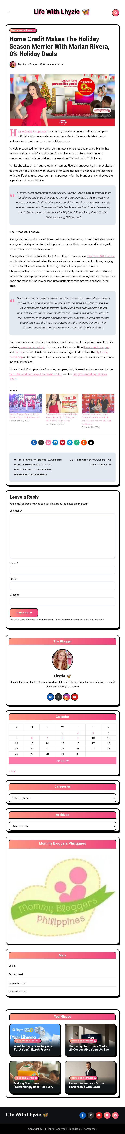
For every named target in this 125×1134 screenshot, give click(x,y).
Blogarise (73, 1129)
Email (14, 579)
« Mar (12, 772)
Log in (12, 966)
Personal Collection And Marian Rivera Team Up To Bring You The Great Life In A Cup (62, 417)
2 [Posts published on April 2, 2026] (78, 733)
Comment (16, 511)
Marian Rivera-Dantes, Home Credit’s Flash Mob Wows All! (24, 416)
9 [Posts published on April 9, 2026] (78, 738)
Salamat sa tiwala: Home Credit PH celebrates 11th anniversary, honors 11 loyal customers (96, 419)
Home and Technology (83, 1040)
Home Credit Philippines (32, 132)
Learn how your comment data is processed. (79, 620)
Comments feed (18, 983)
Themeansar (89, 1129)
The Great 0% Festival (101, 256)
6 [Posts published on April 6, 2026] (32, 738)
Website (15, 595)
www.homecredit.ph (32, 347)
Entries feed (16, 975)
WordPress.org (18, 992)
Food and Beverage (26, 1078)
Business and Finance (23, 30)
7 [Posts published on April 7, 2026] (47, 738)
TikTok (18, 352)
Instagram (103, 347)
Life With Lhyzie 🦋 (61, 12)
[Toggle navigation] (8, 13)
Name (14, 563)
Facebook (90, 347)
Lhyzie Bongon (30, 64)
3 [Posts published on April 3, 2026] (93, 733)
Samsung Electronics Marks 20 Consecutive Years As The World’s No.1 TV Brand (89, 1050)
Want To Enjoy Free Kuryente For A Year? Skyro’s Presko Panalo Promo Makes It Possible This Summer (33, 1051)
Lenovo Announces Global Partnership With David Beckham (86, 1087)
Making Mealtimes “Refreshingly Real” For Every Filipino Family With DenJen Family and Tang (33, 1089)
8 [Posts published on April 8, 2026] (62, 738)
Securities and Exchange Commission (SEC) (35, 374)
